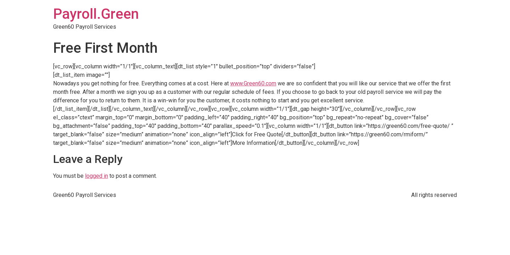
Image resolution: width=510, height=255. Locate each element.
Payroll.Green (96, 14)
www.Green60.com (253, 83)
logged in (96, 175)
